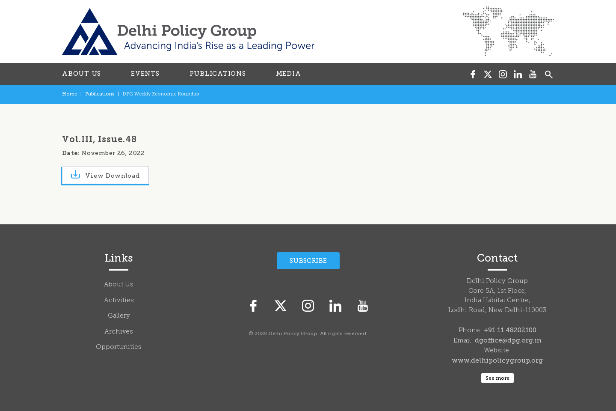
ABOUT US (81, 73)
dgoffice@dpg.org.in (508, 340)
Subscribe (308, 261)
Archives (118, 332)
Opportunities (119, 347)
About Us (118, 285)
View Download (105, 174)
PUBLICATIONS (218, 73)
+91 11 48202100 (510, 330)
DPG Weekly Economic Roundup (160, 94)
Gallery (119, 316)
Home (69, 94)
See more (497, 378)
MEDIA (288, 73)
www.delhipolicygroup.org (497, 360)
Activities (119, 301)
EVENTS (145, 73)
